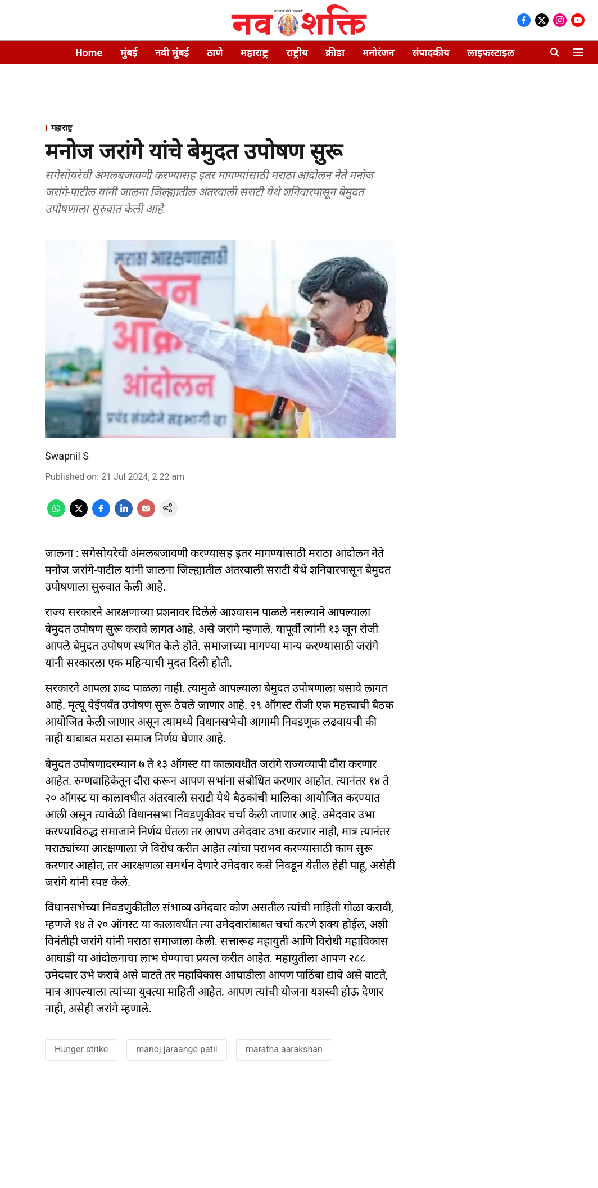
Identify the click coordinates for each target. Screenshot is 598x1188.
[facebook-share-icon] (101, 514)
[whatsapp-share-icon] (56, 514)
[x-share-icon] (79, 514)
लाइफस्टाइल (490, 52)
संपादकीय (430, 52)
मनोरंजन (378, 52)
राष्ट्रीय (296, 52)
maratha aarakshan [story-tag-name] (284, 1049)
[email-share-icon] (146, 514)
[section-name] (220, 127)
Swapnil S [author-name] (67, 456)
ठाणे (215, 52)
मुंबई (128, 52)
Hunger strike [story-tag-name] (81, 1049)
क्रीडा (335, 52)
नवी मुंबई (171, 52)
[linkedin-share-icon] (124, 514)
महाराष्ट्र (254, 52)
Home (88, 52)
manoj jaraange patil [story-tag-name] (177, 1049)
